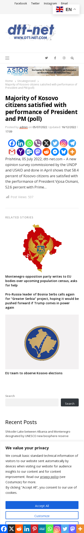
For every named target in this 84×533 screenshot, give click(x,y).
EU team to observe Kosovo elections (33, 373)
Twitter (35, 3)
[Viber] (38, 143)
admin (23, 127)
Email (64, 3)
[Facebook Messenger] (55, 152)
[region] (42, 487)
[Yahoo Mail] (20, 152)
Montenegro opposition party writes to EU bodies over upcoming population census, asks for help (41, 280)
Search (10, 396)
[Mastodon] (38, 152)
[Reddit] (46, 152)
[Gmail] (12, 152)
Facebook (21, 3)
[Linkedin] (20, 143)
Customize (42, 516)
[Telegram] (72, 143)
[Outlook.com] (29, 152)
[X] (46, 143)
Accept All (42, 506)
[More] (72, 152)
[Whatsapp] (29, 143)
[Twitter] (55, 143)
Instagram (50, 3)
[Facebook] (12, 143)
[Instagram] (63, 143)
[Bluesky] (63, 152)
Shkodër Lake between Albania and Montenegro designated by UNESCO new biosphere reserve (37, 434)
